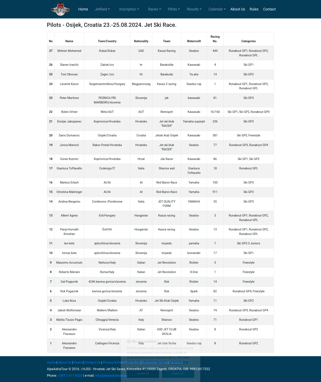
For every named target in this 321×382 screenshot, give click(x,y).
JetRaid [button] (101, 9)
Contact (269, 9)
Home (83, 9)
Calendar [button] (216, 9)
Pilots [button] (172, 9)
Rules (254, 9)
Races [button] (153, 9)
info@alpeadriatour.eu (111, 375)
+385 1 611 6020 (70, 375)
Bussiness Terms (154, 362)
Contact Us (92, 362)
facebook (176, 362)
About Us (238, 9)
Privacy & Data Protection (121, 362)
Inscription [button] (127, 9)
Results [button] (193, 9)
